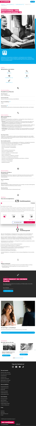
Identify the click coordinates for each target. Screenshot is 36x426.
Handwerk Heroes (4, 375)
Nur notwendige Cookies (18, 222)
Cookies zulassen (29, 222)
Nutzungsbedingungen (4, 413)
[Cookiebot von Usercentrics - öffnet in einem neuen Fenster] (31, 203)
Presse (2, 407)
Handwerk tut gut (3, 377)
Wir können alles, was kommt (5, 372)
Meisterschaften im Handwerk (5, 380)
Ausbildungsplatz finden (5, 394)
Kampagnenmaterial (4, 398)
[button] (31, 1)
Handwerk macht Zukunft (5, 378)
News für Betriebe (3, 400)
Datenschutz (3, 412)
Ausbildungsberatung (4, 392)
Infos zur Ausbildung (4, 384)
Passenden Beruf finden (4, 386)
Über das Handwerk (4, 370)
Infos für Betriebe (4, 396)
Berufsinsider (3, 389)
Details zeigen (31, 219)
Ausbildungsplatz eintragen (5, 403)
